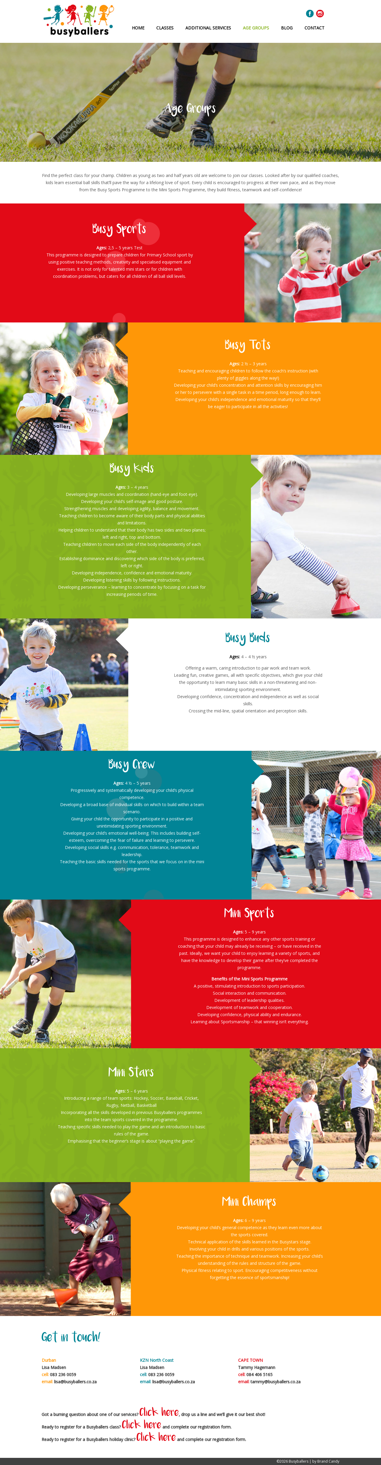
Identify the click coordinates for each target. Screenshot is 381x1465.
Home (138, 28)
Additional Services (208, 28)
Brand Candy (328, 1461)
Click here (159, 1413)
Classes (165, 28)
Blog (287, 28)
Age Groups (256, 28)
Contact (314, 28)
